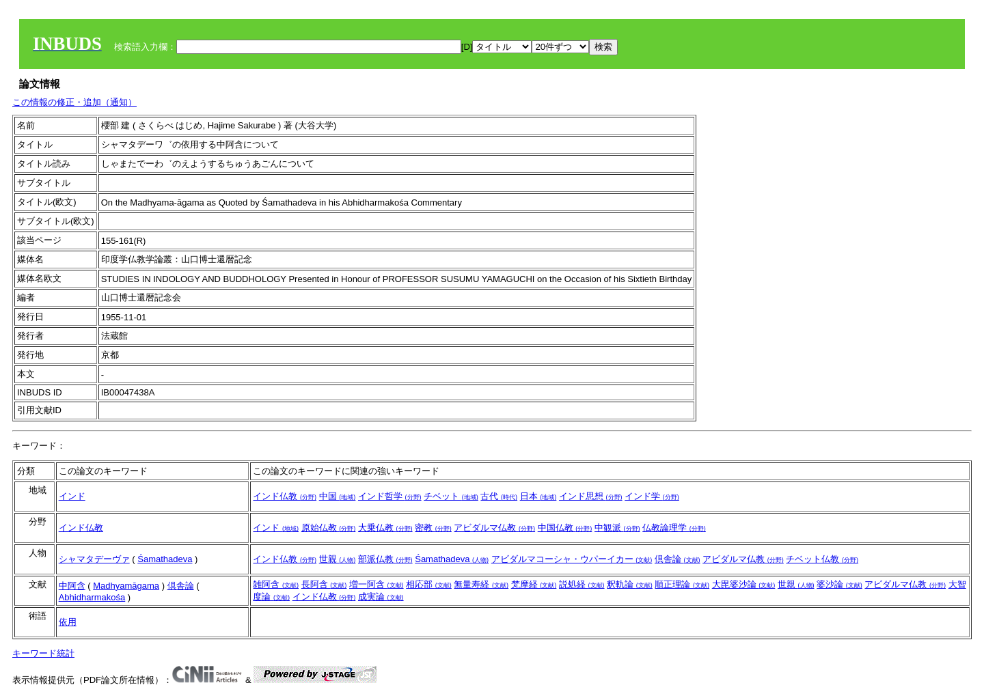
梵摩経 (534, 584)
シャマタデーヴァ (94, 559)
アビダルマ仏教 (494, 527)
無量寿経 (481, 584)
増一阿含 (376, 584)
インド (72, 496)
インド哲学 (390, 496)
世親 (337, 559)
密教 (433, 527)
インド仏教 (284, 496)
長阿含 (324, 584)
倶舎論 (677, 559)
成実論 (381, 596)
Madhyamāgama (126, 586)
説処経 (582, 584)
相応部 (429, 584)
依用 (68, 622)
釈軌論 (630, 584)
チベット (451, 496)
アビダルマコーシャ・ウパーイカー (572, 559)
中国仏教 (565, 527)
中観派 (617, 527)
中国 (337, 496)
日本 (538, 496)
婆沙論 (839, 584)
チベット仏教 (822, 559)
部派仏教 (385, 559)
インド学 (652, 496)
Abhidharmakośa (92, 597)
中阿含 (72, 586)
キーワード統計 (43, 653)
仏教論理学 (674, 527)
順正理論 (682, 584)
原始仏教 (328, 527)
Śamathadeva (164, 559)
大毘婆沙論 (744, 584)
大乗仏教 (385, 527)
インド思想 (591, 496)
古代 (498, 496)
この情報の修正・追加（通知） (74, 102)
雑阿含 (276, 584)
